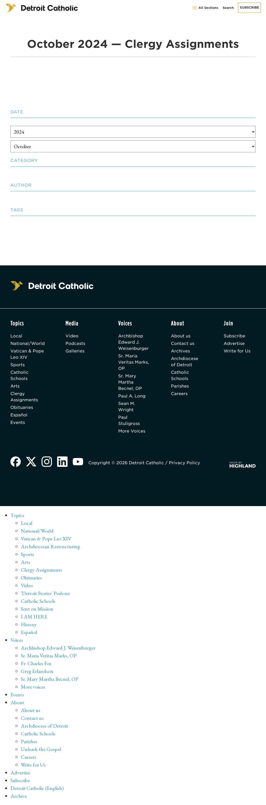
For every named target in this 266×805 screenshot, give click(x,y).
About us (180, 335)
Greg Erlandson (37, 671)
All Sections (205, 7)
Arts (14, 386)
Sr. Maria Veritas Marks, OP (133, 362)
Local (16, 335)
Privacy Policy (184, 462)
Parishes (180, 386)
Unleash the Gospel (41, 749)
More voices (33, 686)
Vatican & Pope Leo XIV (27, 354)
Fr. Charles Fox (36, 663)
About (17, 702)
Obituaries (21, 407)
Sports (17, 364)
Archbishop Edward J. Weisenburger (133, 342)
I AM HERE (34, 616)
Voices (16, 640)
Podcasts (75, 343)
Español (19, 415)
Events (17, 422)
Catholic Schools (19, 375)
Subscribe (249, 7)
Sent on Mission (37, 608)
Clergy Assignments (24, 396)
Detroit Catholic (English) (37, 788)
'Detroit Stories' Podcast (45, 593)
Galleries (74, 351)
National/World (27, 343)
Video (71, 335)
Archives (180, 351)
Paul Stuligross (129, 420)
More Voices (131, 431)
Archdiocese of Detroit (184, 361)
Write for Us (237, 351)
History (29, 624)
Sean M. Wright (126, 406)
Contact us (182, 343)
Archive (18, 796)
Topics (17, 515)
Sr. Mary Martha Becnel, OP (130, 382)
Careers (179, 393)
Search (228, 8)
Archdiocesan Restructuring (50, 546)
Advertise (234, 343)
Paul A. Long (131, 396)
